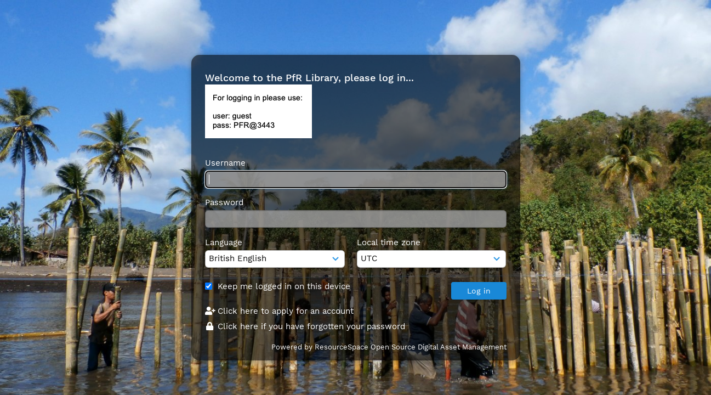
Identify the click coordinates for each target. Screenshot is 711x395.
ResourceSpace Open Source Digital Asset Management (411, 347)
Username (225, 163)
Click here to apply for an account (279, 311)
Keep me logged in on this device (284, 286)
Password (224, 202)
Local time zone (388, 242)
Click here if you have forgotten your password (305, 326)
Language (223, 242)
